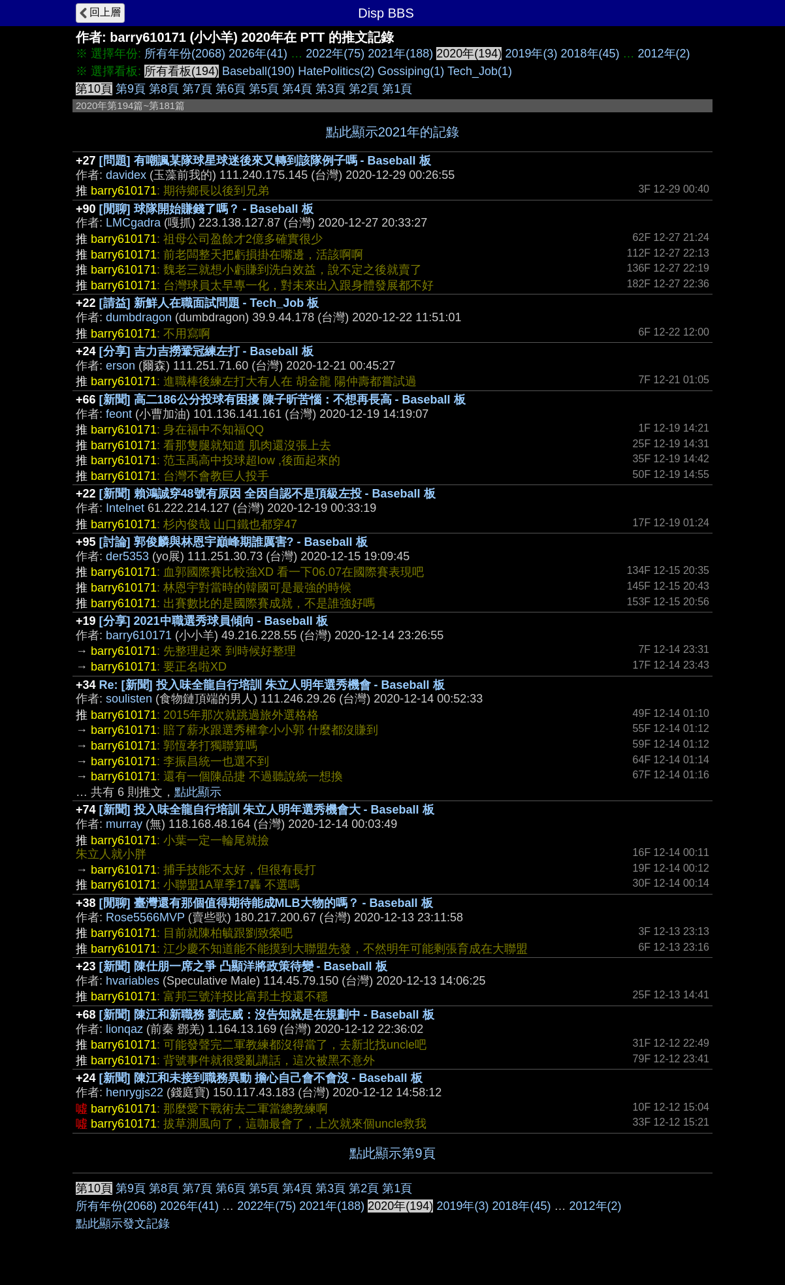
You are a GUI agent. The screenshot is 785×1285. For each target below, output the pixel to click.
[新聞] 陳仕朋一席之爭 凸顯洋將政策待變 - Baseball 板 (243, 966)
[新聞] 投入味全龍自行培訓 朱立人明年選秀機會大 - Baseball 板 (266, 809)
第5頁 (264, 88)
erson (120, 365)
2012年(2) (664, 53)
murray (124, 824)
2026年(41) (258, 53)
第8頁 (164, 88)
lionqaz (124, 1029)
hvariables (132, 980)
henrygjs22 (134, 1092)
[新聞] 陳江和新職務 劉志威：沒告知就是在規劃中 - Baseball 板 (266, 1014)
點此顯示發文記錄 (123, 1223)
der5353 (127, 556)
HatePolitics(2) (336, 71)
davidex (126, 175)
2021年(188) (400, 53)
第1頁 (397, 88)
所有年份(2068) (184, 53)
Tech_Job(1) (479, 71)
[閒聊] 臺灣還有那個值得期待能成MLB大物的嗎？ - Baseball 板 (266, 903)
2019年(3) (531, 53)
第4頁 (297, 88)
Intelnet (125, 508)
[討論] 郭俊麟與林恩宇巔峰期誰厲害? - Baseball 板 (233, 541)
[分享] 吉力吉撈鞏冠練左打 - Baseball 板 (206, 351)
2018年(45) (589, 53)
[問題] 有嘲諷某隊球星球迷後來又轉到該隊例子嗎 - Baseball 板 (265, 160)
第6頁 (231, 88)
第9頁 (131, 88)
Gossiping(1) (410, 71)
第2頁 (364, 88)
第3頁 (330, 88)
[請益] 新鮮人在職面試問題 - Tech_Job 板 (209, 302)
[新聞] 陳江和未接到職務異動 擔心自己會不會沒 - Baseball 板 (261, 1078)
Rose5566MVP (145, 917)
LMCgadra (133, 222)
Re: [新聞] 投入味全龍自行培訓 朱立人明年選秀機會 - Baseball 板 (272, 684)
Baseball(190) (258, 71)
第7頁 (197, 88)
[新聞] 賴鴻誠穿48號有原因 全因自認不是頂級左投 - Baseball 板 (267, 493)
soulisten (129, 698)
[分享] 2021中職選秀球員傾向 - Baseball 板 (213, 620)
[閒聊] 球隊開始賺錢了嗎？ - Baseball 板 (206, 208)
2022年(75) (335, 53)
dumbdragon (139, 317)
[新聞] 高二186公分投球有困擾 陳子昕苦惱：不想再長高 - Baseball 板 (282, 399)
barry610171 (139, 635)
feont (119, 413)
